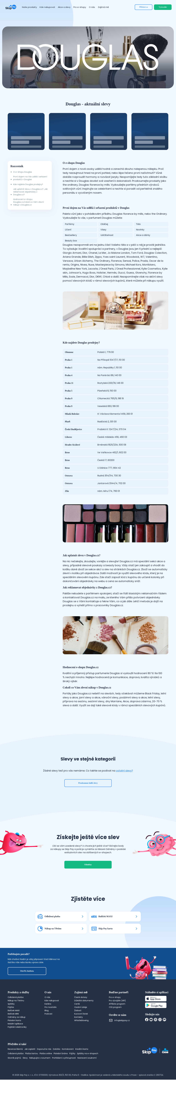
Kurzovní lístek (81, 1013)
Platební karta (14, 1020)
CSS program (115, 1007)
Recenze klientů (15, 1049)
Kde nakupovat (52, 1000)
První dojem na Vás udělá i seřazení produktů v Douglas (30, 178)
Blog (47, 1010)
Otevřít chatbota (27, 971)
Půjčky (72, 1053)
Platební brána (61, 1053)
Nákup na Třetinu (16, 1000)
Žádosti (77, 1010)
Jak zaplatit (29, 1049)
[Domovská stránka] (11, 7)
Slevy (25, 1057)
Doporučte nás (44, 1049)
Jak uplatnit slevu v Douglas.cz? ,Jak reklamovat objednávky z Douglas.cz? (30, 192)
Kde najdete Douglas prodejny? (28, 184)
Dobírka (56, 1049)
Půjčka (11, 1007)
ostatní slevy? (124, 770)
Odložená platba (16, 997)
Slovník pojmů (14, 1057)
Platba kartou (31, 1053)
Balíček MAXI (14, 1010)
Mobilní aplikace (15, 1023)
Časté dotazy (80, 997)
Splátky (11, 1003)
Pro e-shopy (115, 997)
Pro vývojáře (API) (117, 1000)
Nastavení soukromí (87, 1057)
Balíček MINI (13, 1013)
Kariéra (48, 1003)
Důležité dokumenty (84, 1000)
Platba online (46, 1053)
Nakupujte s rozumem (39, 1057)
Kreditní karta (81, 1049)
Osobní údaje (80, 1007)
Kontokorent (68, 1049)
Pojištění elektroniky (17, 1027)
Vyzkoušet (163, 7)
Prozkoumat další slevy (88, 783)
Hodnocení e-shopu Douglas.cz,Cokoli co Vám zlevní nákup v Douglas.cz (28, 202)
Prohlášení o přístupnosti (64, 1057)
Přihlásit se (143, 7)
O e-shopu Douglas (22, 172)
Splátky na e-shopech (87, 1053)
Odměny (88, 865)
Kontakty (78, 1017)
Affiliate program (117, 1003)
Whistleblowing (81, 1020)
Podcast (48, 1013)
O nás (47, 997)
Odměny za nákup (16, 1017)
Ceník (77, 1003)
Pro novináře (51, 1007)
